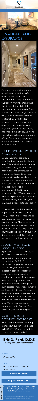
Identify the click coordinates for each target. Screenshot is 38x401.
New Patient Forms (19, 373)
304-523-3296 (8, 357)
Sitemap (27, 391)
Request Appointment (19, 381)
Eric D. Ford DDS (23, 387)
